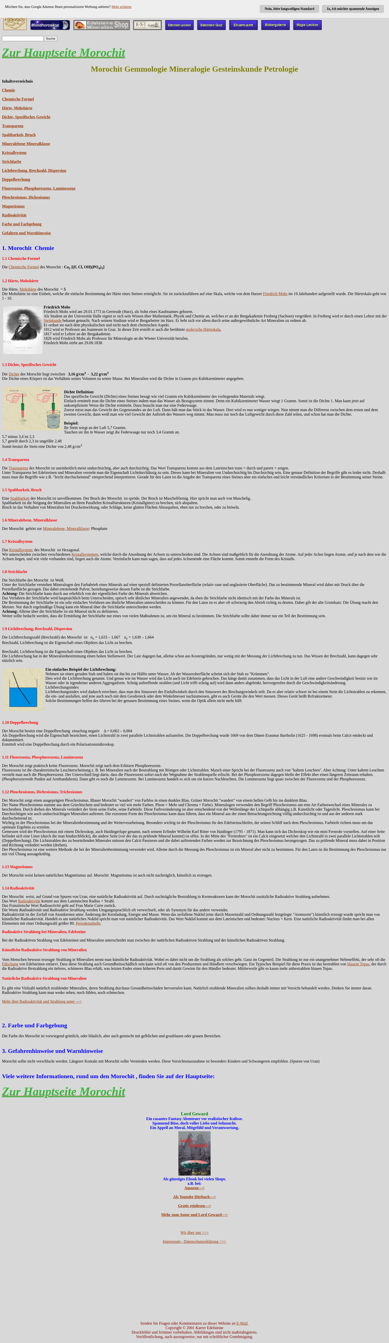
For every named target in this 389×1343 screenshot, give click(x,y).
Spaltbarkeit (19, 498)
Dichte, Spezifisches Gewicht (26, 117)
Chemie (8, 90)
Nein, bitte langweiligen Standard (289, 9)
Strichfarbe (11, 161)
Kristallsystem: (21, 550)
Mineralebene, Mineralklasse (66, 528)
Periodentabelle (88, 923)
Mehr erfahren (121, 7)
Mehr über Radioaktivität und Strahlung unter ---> (42, 1001)
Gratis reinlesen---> (194, 1206)
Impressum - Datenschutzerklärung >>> (194, 1241)
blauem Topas (358, 964)
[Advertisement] (194, 1282)
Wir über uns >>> (194, 1232)
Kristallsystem (14, 153)
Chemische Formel (18, 99)
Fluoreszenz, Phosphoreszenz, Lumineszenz (38, 188)
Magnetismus (13, 206)
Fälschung (10, 964)
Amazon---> (194, 1188)
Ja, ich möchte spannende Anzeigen (353, 9)
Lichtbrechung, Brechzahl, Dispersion (34, 170)
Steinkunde (53, 320)
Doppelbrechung (16, 179)
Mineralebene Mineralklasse (26, 144)
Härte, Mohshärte (17, 108)
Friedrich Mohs (275, 294)
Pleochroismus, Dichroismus (26, 197)
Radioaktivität (14, 215)
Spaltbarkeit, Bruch (19, 135)
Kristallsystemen (84, 554)
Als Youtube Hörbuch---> (194, 1197)
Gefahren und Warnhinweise (26, 233)
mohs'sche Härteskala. (203, 329)
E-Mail (242, 1323)
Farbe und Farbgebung (21, 224)
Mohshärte (28, 289)
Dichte (14, 374)
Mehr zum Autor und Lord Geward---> (194, 1215)
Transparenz (13, 126)
